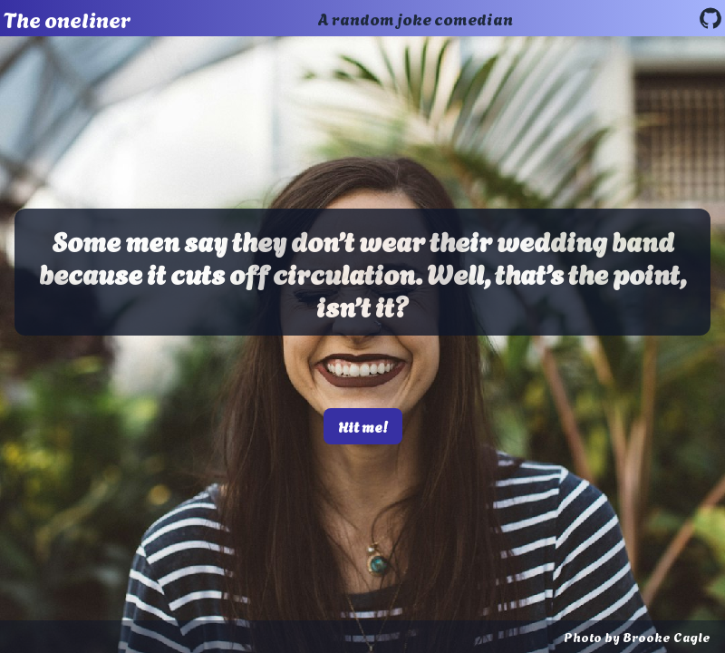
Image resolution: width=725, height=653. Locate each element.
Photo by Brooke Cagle (637, 636)
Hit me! (363, 425)
